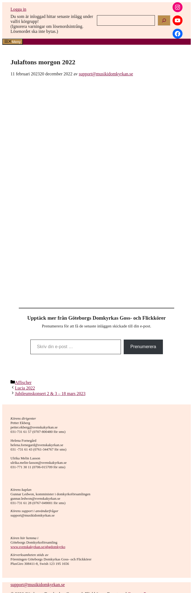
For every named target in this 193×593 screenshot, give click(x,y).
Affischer (23, 382)
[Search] (164, 20)
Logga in (18, 9)
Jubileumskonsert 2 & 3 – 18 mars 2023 (50, 393)
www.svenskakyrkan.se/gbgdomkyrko (37, 547)
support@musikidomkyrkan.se (37, 584)
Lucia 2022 (25, 388)
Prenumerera (143, 346)
